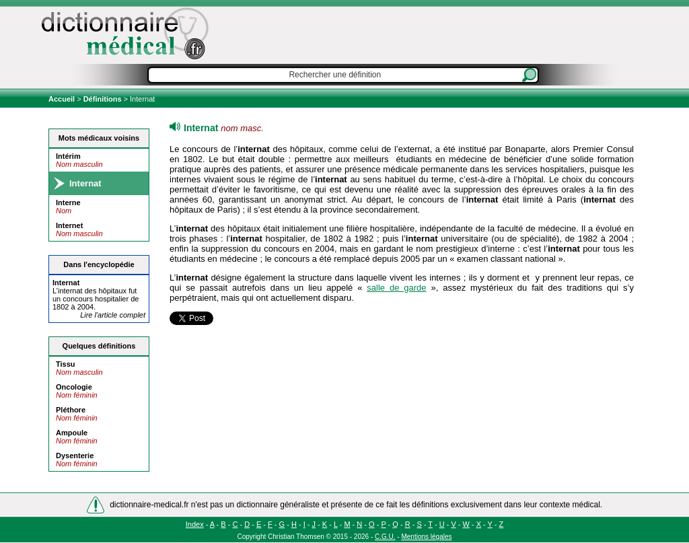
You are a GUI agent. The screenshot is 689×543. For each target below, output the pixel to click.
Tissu (65, 364)
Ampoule (71, 433)
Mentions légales (426, 536)
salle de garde (396, 288)
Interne (68, 202)
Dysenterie (75, 455)
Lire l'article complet (112, 315)
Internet (69, 225)
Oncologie (74, 387)
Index (195, 524)
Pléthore (70, 410)
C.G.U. (385, 536)
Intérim (68, 156)
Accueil (62, 99)
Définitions (102, 99)
